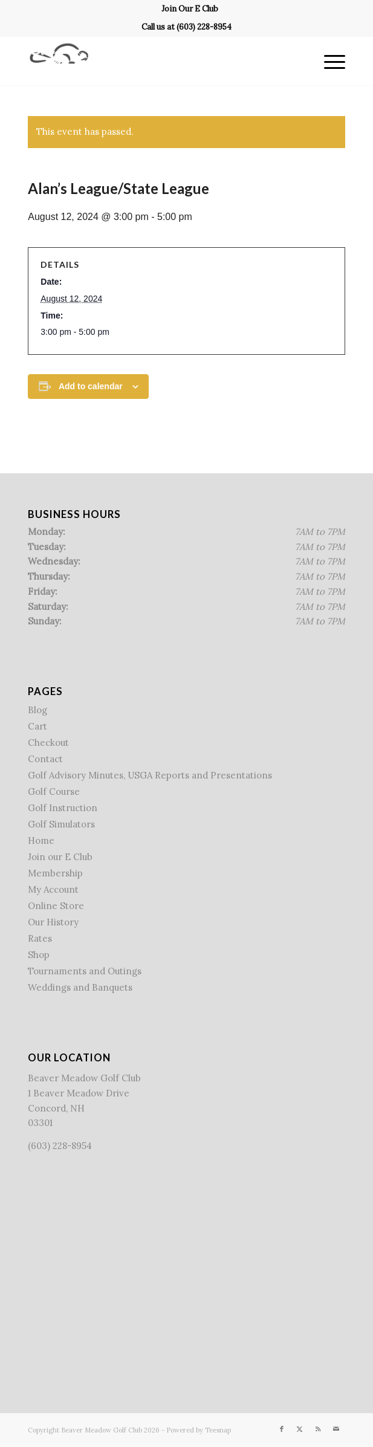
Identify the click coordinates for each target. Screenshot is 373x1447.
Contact (45, 759)
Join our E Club (60, 857)
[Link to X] (300, 1429)
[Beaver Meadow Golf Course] (155, 61)
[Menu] (328, 61)
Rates (40, 938)
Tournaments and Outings (84, 971)
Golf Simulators (61, 824)
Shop (39, 954)
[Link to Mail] (336, 1429)
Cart (37, 726)
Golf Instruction (62, 808)
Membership (55, 873)
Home (41, 840)
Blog (37, 710)
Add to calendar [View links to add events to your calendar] (91, 386)
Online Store (56, 905)
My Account (53, 889)
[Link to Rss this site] (318, 1429)
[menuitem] (189, 9)
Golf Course (54, 791)
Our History (53, 922)
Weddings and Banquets (80, 987)
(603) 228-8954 (204, 27)
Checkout (48, 742)
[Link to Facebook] (282, 1429)
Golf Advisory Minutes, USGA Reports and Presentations (150, 775)
